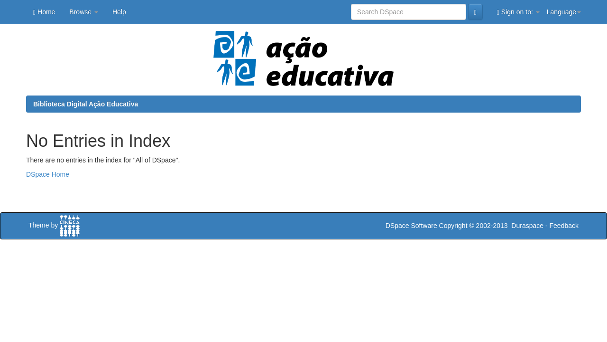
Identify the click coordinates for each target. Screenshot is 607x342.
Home (44, 12)
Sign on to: (518, 12)
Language (564, 12)
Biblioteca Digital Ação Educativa (85, 104)
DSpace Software (411, 225)
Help (119, 12)
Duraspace (527, 225)
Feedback (564, 225)
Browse (83, 12)
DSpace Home (47, 174)
